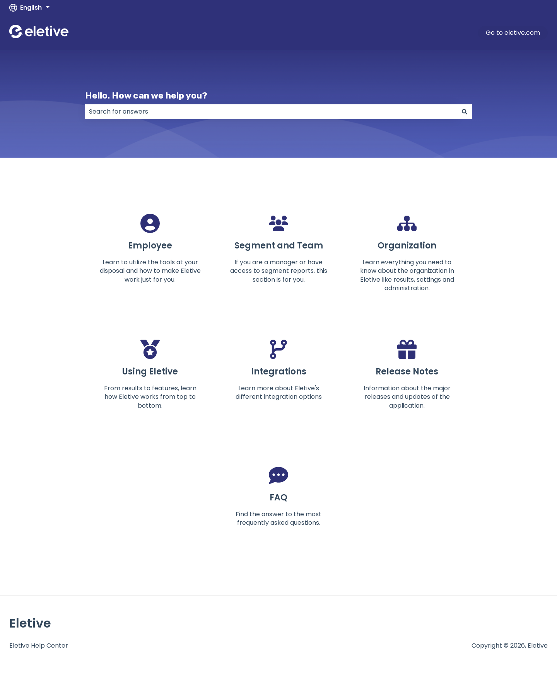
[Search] (464, 111)
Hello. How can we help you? (146, 95)
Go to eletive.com (513, 32)
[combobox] (271, 111)
